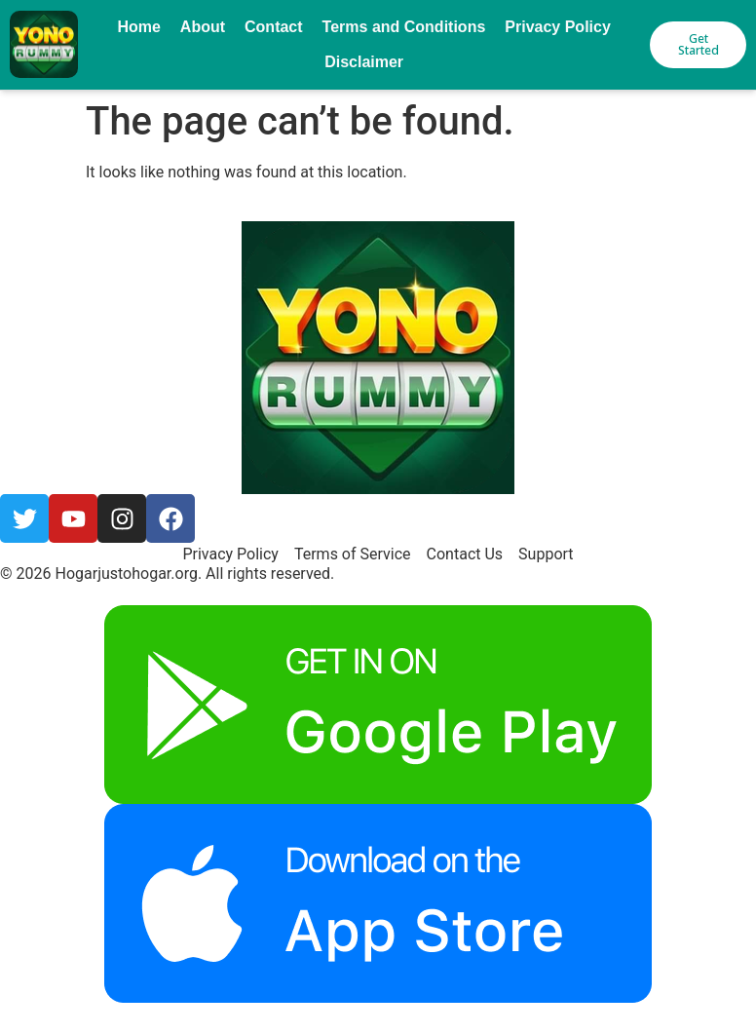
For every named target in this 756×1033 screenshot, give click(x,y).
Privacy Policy (558, 27)
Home (138, 27)
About (202, 27)
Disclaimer (363, 62)
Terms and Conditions (404, 27)
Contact (274, 27)
